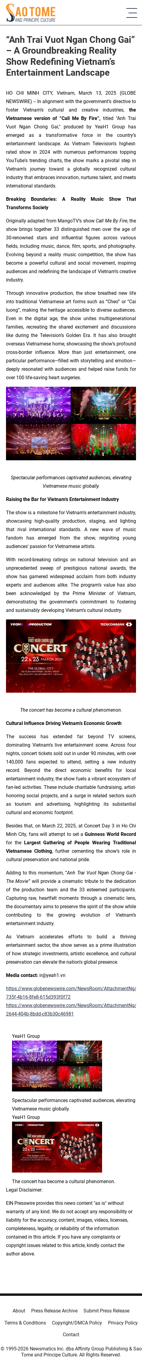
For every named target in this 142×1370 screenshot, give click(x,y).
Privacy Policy (123, 1323)
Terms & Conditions (25, 1323)
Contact (71, 1334)
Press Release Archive (54, 1311)
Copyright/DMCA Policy (77, 1323)
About (19, 1311)
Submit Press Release (106, 1311)
